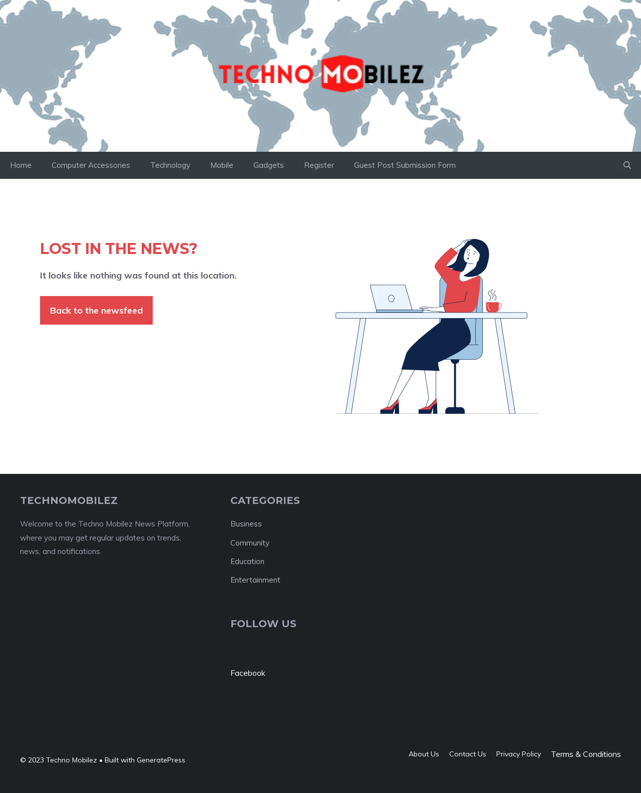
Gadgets (268, 165)
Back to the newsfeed (96, 310)
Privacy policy (518, 753)
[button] (627, 165)
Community (249, 543)
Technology (170, 165)
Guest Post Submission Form (405, 165)
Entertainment (255, 580)
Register (319, 165)
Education (247, 561)
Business (246, 523)
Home (21, 165)
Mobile (221, 165)
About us (424, 753)
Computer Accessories (91, 165)
